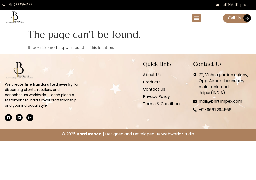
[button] (196, 18)
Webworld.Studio (177, 134)
